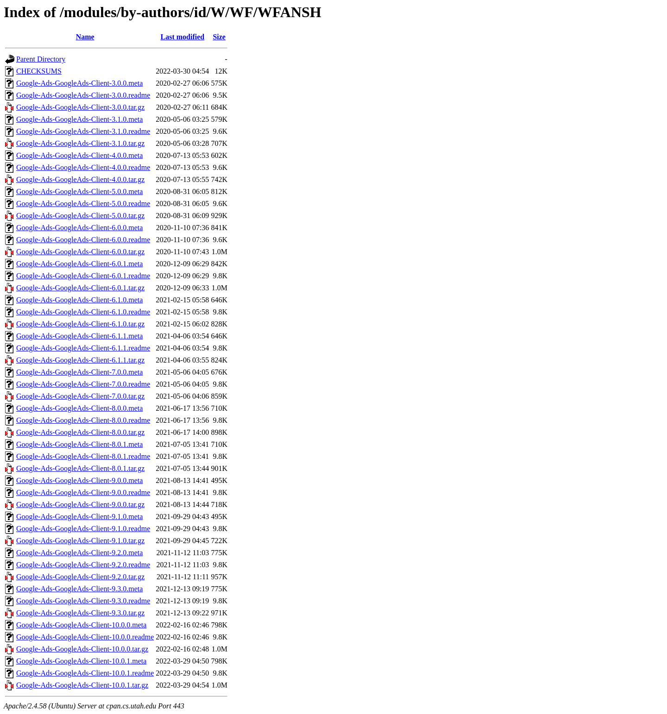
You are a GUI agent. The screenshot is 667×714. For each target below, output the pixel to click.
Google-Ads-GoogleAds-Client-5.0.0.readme (83, 203)
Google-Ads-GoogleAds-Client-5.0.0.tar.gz (80, 215)
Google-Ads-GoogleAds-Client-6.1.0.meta (79, 300)
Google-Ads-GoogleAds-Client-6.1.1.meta (79, 336)
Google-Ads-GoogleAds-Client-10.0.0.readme (85, 637)
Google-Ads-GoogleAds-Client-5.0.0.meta (79, 191)
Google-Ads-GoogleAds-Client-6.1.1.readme (83, 348)
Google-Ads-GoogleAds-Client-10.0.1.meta (81, 661)
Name (85, 37)
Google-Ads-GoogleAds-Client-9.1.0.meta (79, 516)
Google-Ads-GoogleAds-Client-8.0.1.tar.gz (80, 468)
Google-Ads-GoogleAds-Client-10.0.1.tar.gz (82, 685)
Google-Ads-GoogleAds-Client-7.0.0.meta (79, 372)
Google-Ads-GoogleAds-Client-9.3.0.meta (79, 589)
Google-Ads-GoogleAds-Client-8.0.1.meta (79, 444)
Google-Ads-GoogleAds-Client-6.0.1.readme (83, 276)
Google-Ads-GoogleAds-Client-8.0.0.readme (83, 420)
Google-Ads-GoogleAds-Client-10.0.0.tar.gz (82, 649)
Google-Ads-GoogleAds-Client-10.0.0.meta (81, 625)
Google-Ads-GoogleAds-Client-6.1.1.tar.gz (80, 360)
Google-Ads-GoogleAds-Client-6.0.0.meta (79, 228)
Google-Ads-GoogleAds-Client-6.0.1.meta (79, 264)
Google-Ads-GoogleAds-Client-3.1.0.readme (83, 131)
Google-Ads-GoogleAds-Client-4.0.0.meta (79, 155)
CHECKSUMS (39, 71)
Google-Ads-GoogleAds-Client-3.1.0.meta (79, 119)
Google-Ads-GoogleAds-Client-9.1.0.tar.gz (80, 541)
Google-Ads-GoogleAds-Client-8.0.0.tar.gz (80, 432)
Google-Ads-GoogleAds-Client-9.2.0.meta (79, 553)
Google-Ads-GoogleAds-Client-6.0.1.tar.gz (80, 288)
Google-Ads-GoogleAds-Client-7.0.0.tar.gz (80, 396)
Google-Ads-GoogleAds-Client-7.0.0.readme (83, 384)
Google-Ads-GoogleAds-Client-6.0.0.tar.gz (80, 252)
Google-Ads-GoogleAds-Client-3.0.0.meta (79, 83)
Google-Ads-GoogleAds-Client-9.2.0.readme (83, 565)
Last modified (182, 37)
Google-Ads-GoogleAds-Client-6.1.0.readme (83, 312)
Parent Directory (40, 59)
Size (219, 37)
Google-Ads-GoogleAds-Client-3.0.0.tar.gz (80, 107)
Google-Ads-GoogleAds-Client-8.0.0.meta (79, 408)
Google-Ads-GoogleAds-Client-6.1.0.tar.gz (80, 324)
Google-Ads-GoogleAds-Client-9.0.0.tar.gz (80, 504)
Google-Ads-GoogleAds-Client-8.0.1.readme (83, 456)
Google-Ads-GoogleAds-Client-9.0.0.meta (79, 480)
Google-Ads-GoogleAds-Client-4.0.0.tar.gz (80, 179)
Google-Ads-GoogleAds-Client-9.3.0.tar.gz (80, 613)
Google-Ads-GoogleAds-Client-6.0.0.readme (83, 240)
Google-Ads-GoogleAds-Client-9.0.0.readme (83, 492)
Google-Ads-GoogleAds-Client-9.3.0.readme (83, 601)
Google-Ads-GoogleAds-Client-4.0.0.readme (83, 167)
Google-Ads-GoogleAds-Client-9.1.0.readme (83, 528)
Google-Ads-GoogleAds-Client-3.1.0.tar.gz (80, 143)
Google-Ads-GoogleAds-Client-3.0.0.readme (83, 95)
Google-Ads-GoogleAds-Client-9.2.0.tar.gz (80, 577)
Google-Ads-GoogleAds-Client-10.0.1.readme (85, 673)
